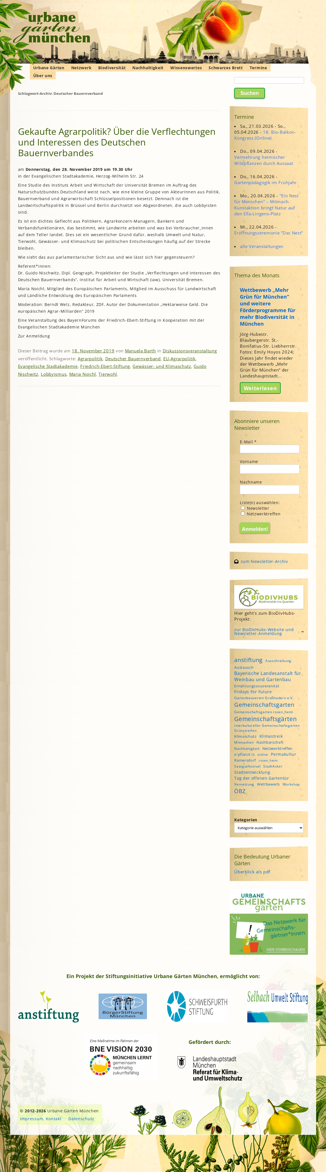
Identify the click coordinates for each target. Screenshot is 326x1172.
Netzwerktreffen (260, 513)
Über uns (43, 75)
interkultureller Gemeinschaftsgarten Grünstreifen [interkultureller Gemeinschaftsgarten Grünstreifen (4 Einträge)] (267, 728)
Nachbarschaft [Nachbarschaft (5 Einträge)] (269, 742)
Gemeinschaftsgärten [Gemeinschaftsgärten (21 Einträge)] (265, 719)
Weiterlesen (260, 388)
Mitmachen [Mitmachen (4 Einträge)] (244, 742)
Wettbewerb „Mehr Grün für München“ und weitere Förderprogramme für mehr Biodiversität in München (267, 307)
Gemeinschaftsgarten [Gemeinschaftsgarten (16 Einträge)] (264, 704)
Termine (258, 67)
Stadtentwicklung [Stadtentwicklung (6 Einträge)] (252, 772)
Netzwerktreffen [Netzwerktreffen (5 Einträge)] (277, 748)
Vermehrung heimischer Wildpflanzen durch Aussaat (263, 160)
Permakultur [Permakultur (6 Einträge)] (283, 754)
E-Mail (248, 441)
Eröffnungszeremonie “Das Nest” (268, 233)
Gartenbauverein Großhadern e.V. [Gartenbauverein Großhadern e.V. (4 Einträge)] (264, 697)
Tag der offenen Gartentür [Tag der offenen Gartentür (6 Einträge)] (261, 778)
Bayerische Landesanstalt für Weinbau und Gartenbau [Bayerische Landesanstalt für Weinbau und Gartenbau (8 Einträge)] (267, 676)
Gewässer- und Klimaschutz (162, 366)
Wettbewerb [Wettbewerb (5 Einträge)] (268, 784)
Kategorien (245, 819)
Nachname (251, 482)
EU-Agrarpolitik (179, 358)
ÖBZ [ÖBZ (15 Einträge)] (239, 791)
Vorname (249, 461)
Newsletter (255, 508)
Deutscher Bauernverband (133, 358)
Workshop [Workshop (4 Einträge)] (291, 784)
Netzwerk (81, 67)
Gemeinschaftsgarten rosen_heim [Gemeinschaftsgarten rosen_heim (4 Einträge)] (263, 712)
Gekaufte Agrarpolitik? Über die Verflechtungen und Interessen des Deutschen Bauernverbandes (117, 142)
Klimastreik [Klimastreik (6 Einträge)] (271, 736)
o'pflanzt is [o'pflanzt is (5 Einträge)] (244, 754)
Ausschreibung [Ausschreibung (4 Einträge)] (278, 660)
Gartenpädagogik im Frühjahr (265, 182)
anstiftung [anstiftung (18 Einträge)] (248, 660)
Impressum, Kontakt (41, 1118)
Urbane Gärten (48, 67)
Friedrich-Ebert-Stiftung (105, 366)
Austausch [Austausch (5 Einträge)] (243, 667)
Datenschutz (81, 1118)
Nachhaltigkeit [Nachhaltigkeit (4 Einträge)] (247, 748)
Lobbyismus (53, 374)
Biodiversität (112, 67)
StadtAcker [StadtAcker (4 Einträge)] (272, 766)
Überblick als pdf (252, 871)
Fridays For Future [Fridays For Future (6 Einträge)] (253, 691)
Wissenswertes (186, 67)
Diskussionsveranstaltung (190, 351)
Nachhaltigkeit (148, 67)
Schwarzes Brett (226, 67)
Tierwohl (108, 374)
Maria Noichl (82, 374)
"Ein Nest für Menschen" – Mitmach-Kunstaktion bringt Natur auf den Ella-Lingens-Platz (266, 204)
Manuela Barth (140, 351)
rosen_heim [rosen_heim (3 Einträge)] (268, 760)
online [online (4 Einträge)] (262, 754)
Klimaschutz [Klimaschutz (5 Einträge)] (245, 736)
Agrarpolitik (90, 358)
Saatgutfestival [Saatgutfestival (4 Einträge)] (247, 766)
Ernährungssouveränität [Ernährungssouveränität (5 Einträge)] (256, 685)
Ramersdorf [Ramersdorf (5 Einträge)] (245, 760)
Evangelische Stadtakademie (48, 366)
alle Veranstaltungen (261, 246)
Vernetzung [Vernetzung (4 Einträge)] (244, 784)
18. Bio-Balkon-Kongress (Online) (265, 135)
